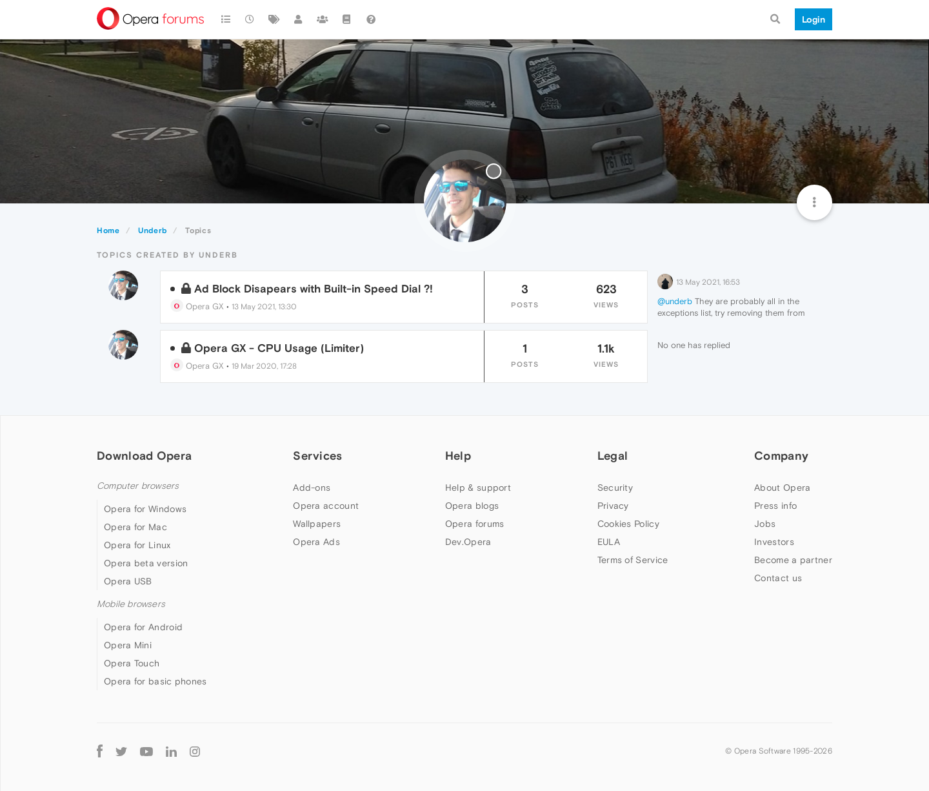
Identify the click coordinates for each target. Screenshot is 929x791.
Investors (774, 542)
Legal (612, 455)
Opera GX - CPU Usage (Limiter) (279, 348)
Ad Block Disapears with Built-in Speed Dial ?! (313, 288)
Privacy (613, 505)
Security (615, 487)
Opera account (326, 505)
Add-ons (311, 487)
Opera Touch (131, 663)
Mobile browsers (131, 604)
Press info (775, 505)
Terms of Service (632, 560)
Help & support (478, 487)
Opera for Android (143, 627)
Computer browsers (138, 485)
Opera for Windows (145, 509)
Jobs (764, 524)
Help (458, 455)
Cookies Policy (628, 524)
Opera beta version (146, 563)
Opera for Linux (137, 545)
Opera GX (197, 306)
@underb (674, 301)
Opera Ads (316, 542)
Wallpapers (317, 524)
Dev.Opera (468, 542)
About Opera (782, 487)
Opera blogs (472, 505)
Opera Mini (128, 645)
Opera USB (128, 581)
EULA (608, 542)
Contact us (778, 578)
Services (317, 455)
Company (781, 455)
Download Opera (144, 455)
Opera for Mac (135, 527)
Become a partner (793, 560)
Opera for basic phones (155, 681)
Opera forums (474, 524)
